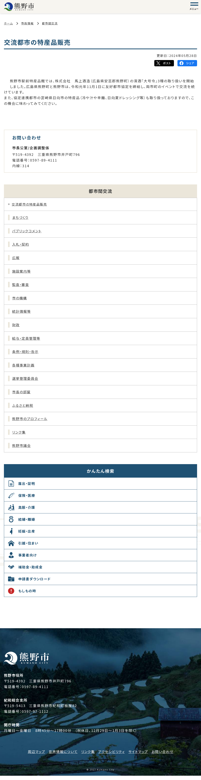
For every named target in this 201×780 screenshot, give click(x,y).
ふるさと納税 (23, 408)
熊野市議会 (22, 449)
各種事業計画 (24, 367)
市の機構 (20, 299)
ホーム (8, 23)
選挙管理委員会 (26, 381)
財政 (16, 326)
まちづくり (20, 217)
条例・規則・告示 (26, 354)
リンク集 (19, 436)
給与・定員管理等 (27, 340)
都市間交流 (50, 23)
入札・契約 (21, 244)
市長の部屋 (22, 395)
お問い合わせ (165, 755)
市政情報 (27, 23)
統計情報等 (22, 313)
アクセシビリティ (112, 755)
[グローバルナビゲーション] (194, 6)
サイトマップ (140, 755)
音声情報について (61, 755)
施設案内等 (22, 272)
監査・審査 (21, 285)
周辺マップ (33, 755)
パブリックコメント (28, 231)
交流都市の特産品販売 (29, 204)
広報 (16, 258)
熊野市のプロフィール (31, 422)
